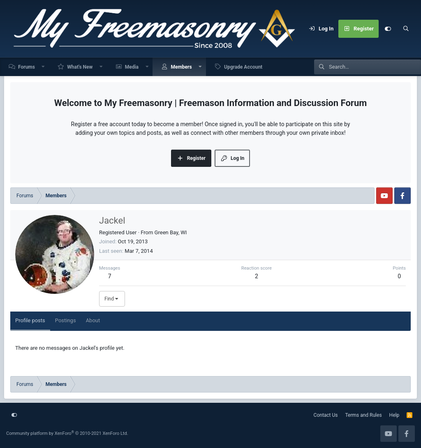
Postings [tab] (65, 320)
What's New (80, 67)
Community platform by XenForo (67, 433)
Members (181, 67)
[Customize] (388, 29)
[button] (43, 67)
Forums (26, 67)
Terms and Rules (363, 415)
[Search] (406, 29)
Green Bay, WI (171, 232)
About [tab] (93, 320)
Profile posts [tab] (30, 320)
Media (132, 67)
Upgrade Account (243, 67)
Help (394, 415)
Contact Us (326, 415)
